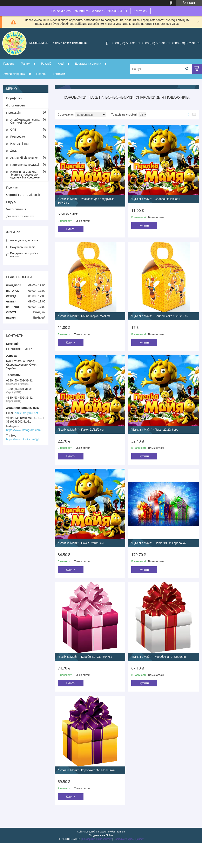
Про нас (12, 187)
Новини (41, 74)
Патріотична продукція (25, 164)
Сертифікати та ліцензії (23, 194)
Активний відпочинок (24, 157)
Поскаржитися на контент (97, 839)
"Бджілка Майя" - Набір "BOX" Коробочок (158, 543)
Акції (61, 63)
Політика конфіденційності (129, 839)
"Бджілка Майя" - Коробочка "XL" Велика (85, 656)
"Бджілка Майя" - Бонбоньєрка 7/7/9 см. (84, 316)
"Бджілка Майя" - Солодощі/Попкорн (155, 199)
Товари (25, 63)
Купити (70, 229)
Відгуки (11, 202)
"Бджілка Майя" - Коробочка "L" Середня (158, 656)
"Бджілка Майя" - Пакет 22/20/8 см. (154, 429)
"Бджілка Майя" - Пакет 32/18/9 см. (81, 543)
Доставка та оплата (88, 63)
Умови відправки (14, 74)
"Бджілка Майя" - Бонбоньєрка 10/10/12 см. (160, 316)
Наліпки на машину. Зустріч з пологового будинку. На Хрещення (25, 174)
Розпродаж (17, 136)
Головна (8, 63)
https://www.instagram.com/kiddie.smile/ (25, 430)
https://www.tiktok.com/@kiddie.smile (25, 439)
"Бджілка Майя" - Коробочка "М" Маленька (86, 770)
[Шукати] (187, 69)
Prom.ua (120, 831)
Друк (13, 150)
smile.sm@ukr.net (26, 413)
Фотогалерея (15, 105)
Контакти (140, 11)
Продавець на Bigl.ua (101, 835)
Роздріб (46, 63)
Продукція (13, 112)
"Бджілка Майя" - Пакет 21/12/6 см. (81, 429)
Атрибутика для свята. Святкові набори (25, 121)
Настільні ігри (19, 143)
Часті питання (16, 209)
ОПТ (13, 129)
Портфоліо (14, 98)
